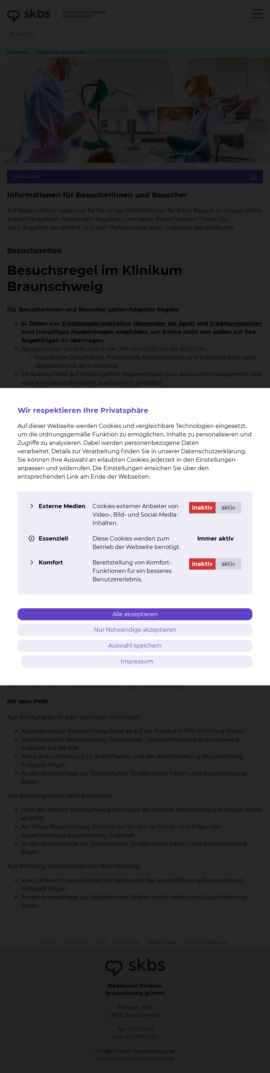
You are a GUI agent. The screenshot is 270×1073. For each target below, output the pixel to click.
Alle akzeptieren (135, 614)
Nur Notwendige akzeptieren (135, 629)
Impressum (137, 661)
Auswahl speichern (135, 645)
